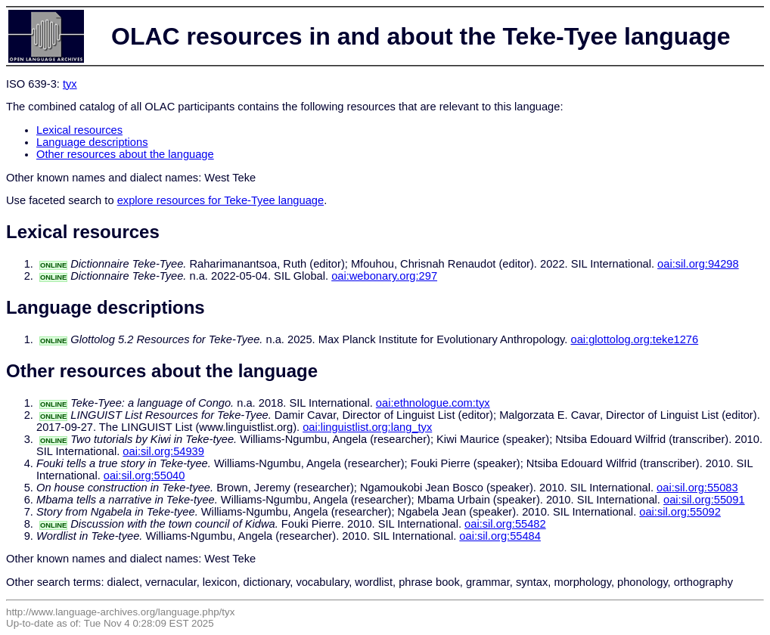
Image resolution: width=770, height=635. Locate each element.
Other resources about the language (125, 154)
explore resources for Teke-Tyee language (220, 200)
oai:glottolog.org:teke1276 (635, 339)
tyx (70, 84)
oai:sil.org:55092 (680, 512)
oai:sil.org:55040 (144, 475)
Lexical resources (79, 130)
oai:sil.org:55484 (500, 536)
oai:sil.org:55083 (697, 488)
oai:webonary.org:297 (384, 276)
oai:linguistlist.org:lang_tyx (367, 427)
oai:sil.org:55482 (505, 524)
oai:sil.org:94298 (698, 264)
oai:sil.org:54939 (163, 451)
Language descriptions (92, 142)
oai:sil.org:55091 (704, 500)
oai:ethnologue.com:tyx (433, 403)
